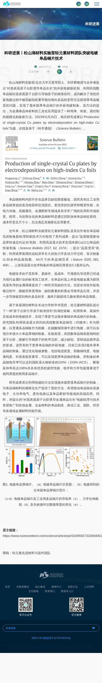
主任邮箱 (33, 592)
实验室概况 (22, 587)
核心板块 (40, 587)
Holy (91, 646)
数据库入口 (67, 592)
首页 (7, 587)
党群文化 (73, 587)
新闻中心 (56, 587)
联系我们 (50, 592)
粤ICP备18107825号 (68, 646)
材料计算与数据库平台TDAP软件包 (51, 638)
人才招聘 (89, 587)
